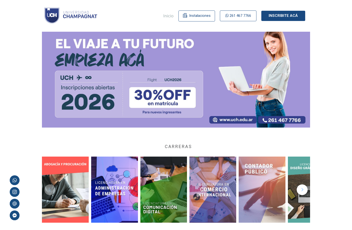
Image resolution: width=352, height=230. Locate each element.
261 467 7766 (238, 15)
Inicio (168, 16)
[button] (302, 189)
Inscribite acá (283, 15)
